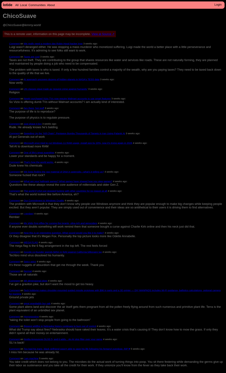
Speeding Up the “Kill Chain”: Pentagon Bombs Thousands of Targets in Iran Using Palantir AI (74, 133)
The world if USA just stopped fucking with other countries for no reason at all (65, 191)
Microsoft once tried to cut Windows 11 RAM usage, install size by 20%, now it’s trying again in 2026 (78, 143)
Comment (14, 43)
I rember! (29, 213)
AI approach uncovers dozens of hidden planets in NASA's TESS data (61, 79)
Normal (28, 271)
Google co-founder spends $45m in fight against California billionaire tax (63, 252)
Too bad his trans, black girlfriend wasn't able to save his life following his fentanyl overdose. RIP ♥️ (77, 348)
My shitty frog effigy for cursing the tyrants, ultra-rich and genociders (60, 223)
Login (218, 4)
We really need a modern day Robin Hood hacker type (53, 43)
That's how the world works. (39, 162)
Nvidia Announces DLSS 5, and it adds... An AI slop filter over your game (63, 339)
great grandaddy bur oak (37, 303)
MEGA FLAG (31, 242)
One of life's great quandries (39, 152)
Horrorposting (31, 316)
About (51, 5)
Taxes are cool (32, 56)
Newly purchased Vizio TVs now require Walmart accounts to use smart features (67, 98)
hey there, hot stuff (34, 108)
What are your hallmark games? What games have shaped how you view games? (68, 181)
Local (23, 5)
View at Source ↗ (103, 34)
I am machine (31, 358)
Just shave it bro (33, 123)
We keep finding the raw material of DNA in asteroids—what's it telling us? (64, 171)
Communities (37, 5)
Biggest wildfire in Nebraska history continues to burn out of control (60, 326)
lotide (7, 5)
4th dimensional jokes (35, 280)
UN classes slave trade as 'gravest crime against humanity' (56, 89)
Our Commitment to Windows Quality (44, 200)
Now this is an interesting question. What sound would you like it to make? (64, 232)
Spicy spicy (30, 261)
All (17, 5)
